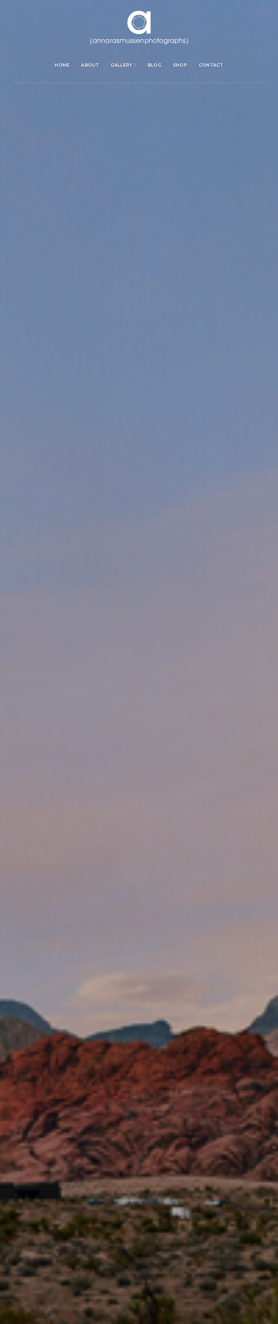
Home (62, 65)
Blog (154, 65)
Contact (211, 65)
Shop (180, 65)
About (90, 65)
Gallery (121, 65)
